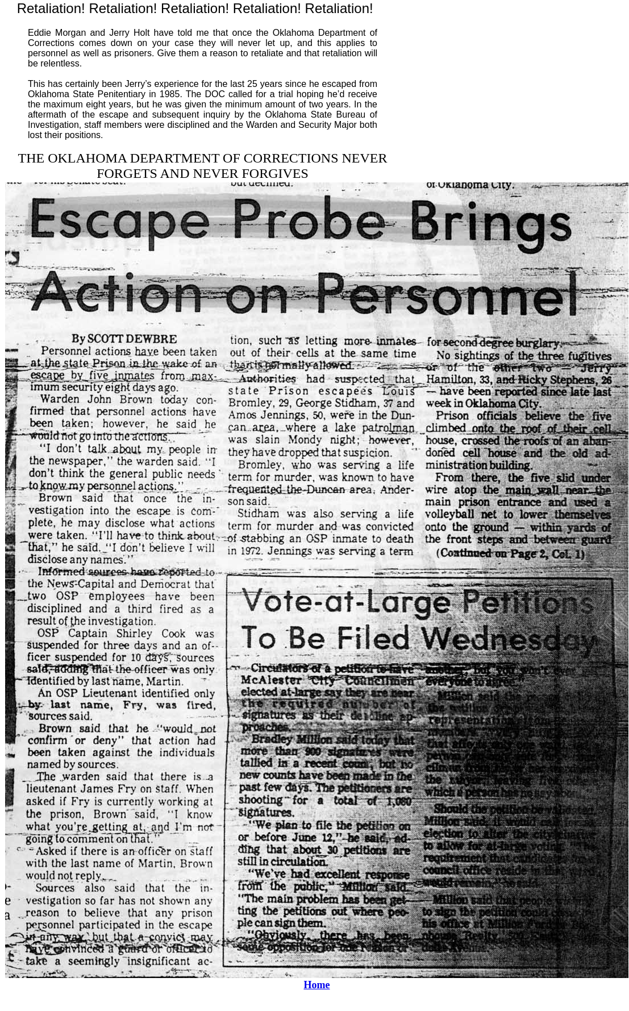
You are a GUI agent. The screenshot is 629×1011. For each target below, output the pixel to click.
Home (317, 985)
